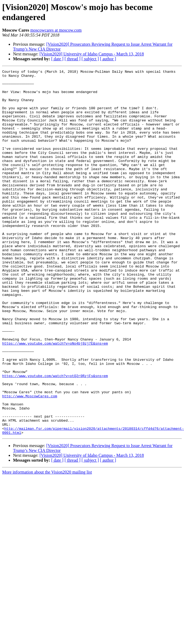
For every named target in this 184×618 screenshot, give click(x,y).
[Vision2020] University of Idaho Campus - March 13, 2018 (92, 54)
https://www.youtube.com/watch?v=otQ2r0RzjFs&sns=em (55, 437)
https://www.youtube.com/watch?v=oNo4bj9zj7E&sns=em (55, 398)
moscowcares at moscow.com (56, 30)
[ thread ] (72, 59)
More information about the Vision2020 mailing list (47, 545)
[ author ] (108, 59)
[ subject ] (90, 59)
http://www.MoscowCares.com (29, 461)
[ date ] (57, 59)
